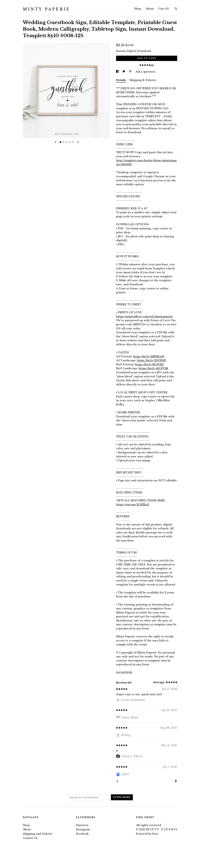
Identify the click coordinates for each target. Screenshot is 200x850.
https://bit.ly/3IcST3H (149, 364)
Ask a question (145, 71)
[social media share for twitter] (124, 71)
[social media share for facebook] (117, 71)
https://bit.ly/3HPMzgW (148, 356)
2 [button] (63, 142)
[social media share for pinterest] (130, 71)
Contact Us (30, 838)
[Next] (176, 781)
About (150, 8)
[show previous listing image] (55, 142)
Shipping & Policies (142, 80)
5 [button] (73, 142)
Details (121, 80)
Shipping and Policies (37, 833)
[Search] (176, 9)
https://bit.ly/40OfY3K (153, 368)
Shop (137, 8)
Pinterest (82, 825)
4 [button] (70, 142)
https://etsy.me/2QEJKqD (132, 504)
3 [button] (67, 142)
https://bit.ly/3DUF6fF (151, 360)
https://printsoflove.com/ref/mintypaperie (144, 316)
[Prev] (117, 781)
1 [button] (60, 142)
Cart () (163, 8)
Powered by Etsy (147, 833)
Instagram (83, 829)
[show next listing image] (78, 142)
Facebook (82, 833)
